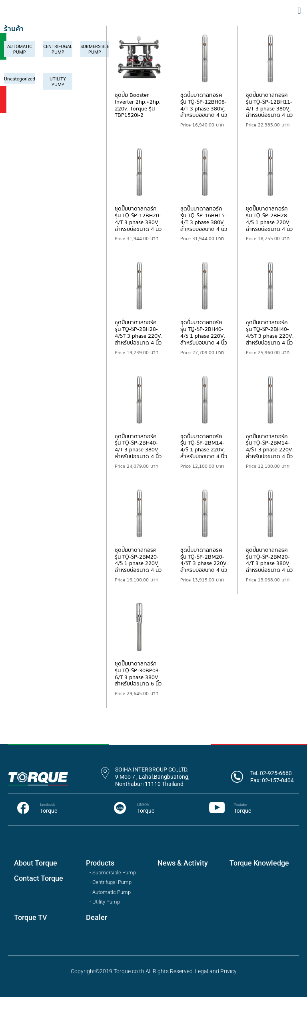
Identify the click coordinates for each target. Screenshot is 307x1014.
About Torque (35, 880)
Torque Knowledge (259, 880)
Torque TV (30, 934)
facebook (47, 822)
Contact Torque (38, 895)
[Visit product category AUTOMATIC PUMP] (19, 66)
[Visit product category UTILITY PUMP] (57, 98)
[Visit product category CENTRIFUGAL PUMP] (57, 66)
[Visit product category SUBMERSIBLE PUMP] (94, 66)
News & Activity (182, 880)
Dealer (96, 934)
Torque (48, 828)
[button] (299, 19)
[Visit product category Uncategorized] (19, 95)
